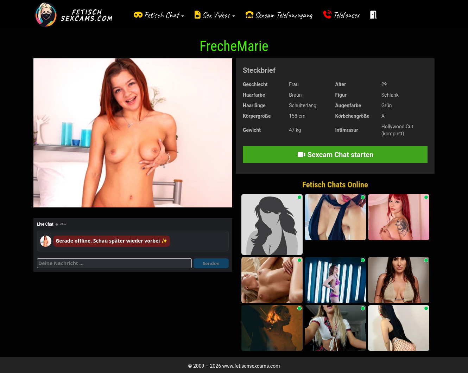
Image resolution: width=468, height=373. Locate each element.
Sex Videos (218, 15)
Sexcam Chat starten (335, 154)
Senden (211, 263)
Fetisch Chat (164, 15)
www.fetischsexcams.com (251, 366)
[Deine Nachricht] (114, 263)
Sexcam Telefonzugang (283, 15)
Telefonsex (346, 15)
